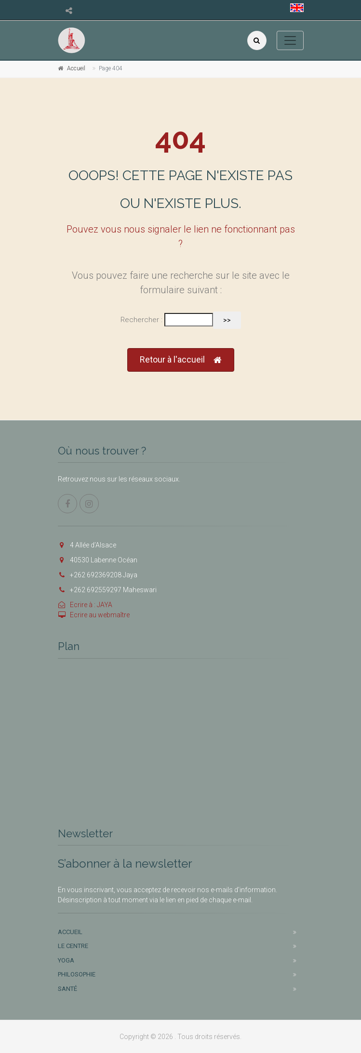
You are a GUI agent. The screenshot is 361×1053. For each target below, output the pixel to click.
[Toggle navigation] (290, 40)
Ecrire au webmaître (94, 615)
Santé (67, 988)
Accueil (76, 68)
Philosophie (76, 974)
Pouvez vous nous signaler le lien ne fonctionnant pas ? (181, 236)
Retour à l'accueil (181, 360)
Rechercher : (141, 319)
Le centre (73, 945)
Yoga (66, 960)
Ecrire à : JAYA (85, 605)
